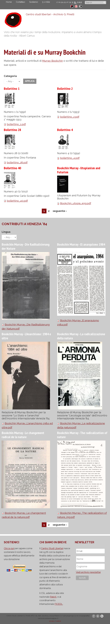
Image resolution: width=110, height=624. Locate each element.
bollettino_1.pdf (16, 124)
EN (62, 2)
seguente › (60, 210)
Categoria (10, 76)
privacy (52, 621)
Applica (30, 81)
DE (70, 2)
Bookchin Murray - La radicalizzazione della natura (81, 336)
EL (75, 2)
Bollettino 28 (12, 130)
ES (65, 2)
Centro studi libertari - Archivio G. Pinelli (50, 14)
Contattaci (20, 2)
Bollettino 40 (12, 168)
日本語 (79, 2)
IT (57, 2)
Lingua (6, 231)
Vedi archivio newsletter (88, 572)
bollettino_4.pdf (70, 158)
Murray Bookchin (52, 60)
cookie (58, 621)
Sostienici (33, 2)
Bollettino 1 (11, 88)
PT (68, 2)
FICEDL (59, 604)
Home (9, 2)
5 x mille (46, 2)
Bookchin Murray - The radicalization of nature (82, 435)
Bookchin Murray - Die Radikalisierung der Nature (25, 246)
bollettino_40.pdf (17, 200)
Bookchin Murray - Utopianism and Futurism (78, 170)
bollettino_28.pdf (17, 162)
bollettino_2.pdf (69, 116)
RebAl (53, 596)
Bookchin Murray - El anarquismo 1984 (81, 244)
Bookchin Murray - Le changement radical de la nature (23, 435)
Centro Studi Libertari (52, 548)
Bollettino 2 (65, 88)
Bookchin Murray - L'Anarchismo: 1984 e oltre (26, 336)
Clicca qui (9, 548)
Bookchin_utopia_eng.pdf (75, 203)
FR (59, 2)
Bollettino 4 (65, 130)
